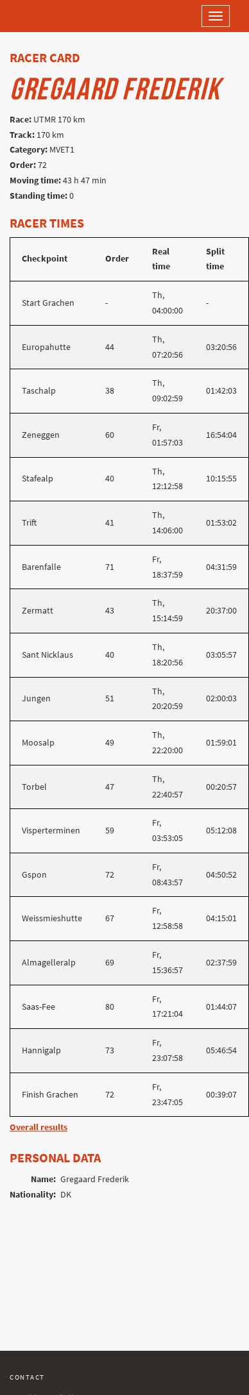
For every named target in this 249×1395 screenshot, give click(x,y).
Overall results (38, 1127)
